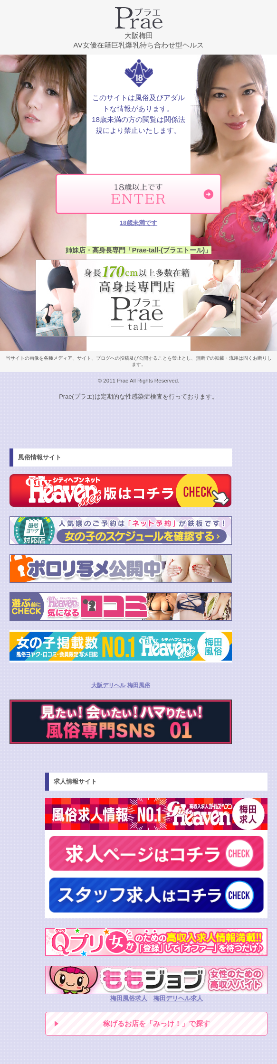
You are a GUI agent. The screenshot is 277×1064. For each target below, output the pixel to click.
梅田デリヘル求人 (178, 998)
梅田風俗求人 (128, 998)
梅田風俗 (138, 685)
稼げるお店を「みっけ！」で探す (156, 1023)
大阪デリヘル (108, 685)
